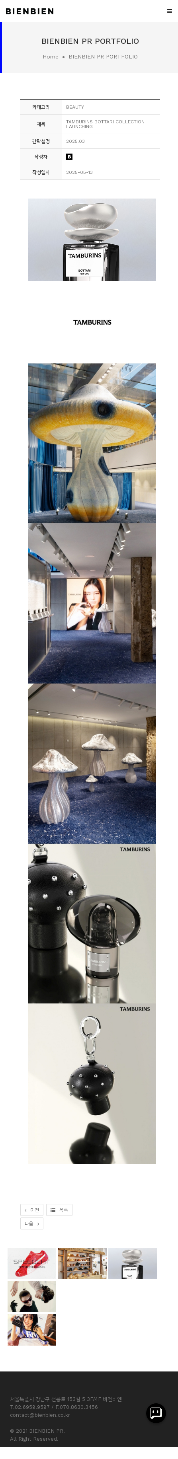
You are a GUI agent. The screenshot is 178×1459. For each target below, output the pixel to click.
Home (51, 56)
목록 (59, 1210)
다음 (32, 1223)
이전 (32, 1210)
